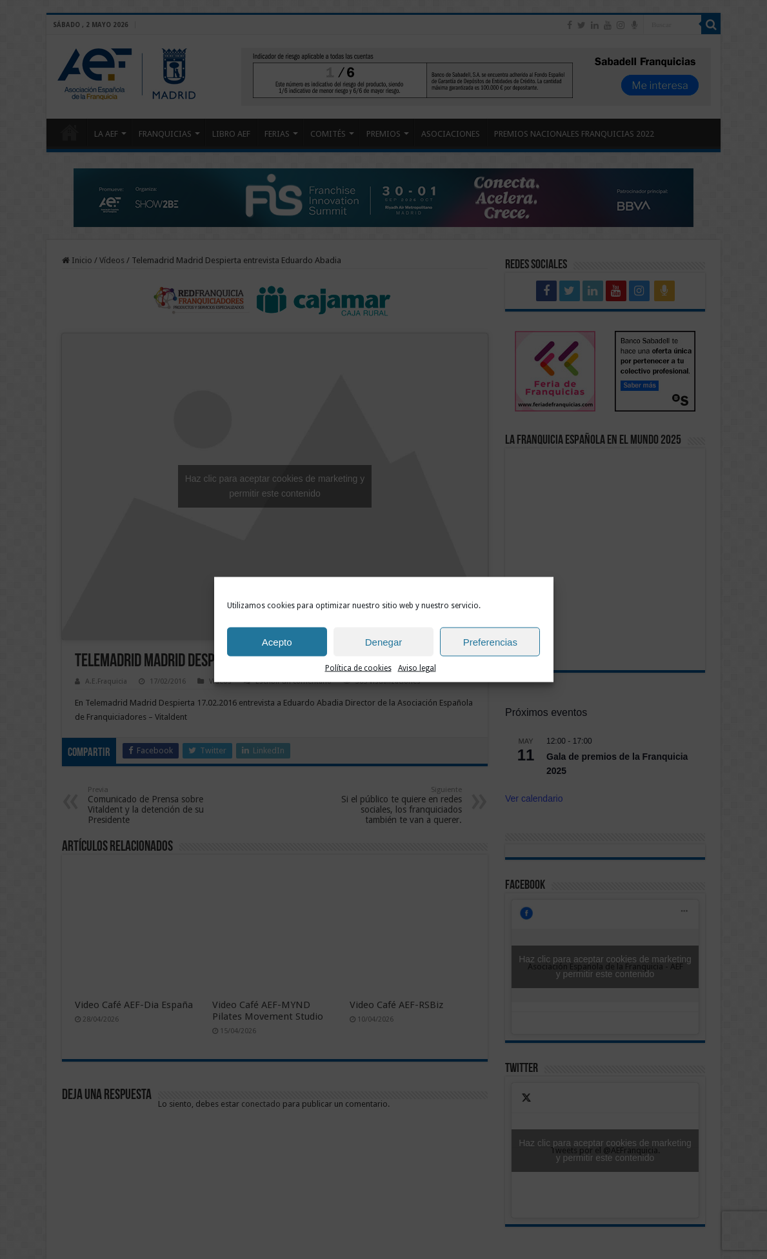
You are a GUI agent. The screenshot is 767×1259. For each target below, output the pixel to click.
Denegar (384, 641)
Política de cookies (358, 668)
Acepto (277, 641)
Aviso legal (417, 668)
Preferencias (490, 641)
